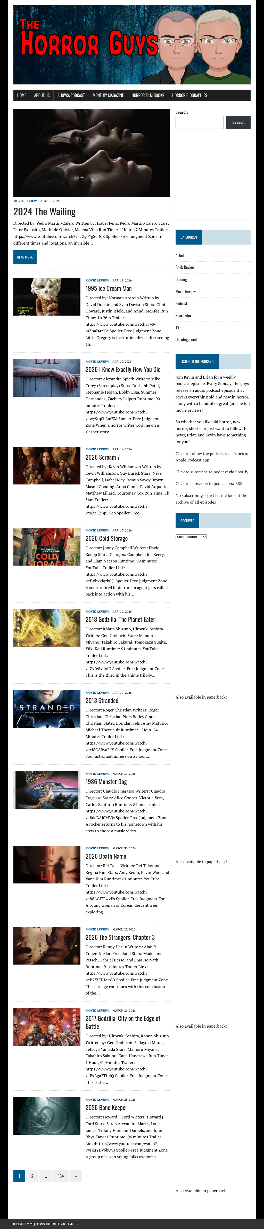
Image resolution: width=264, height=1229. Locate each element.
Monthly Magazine (108, 95)
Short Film (183, 315)
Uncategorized (186, 339)
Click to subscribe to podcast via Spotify (212, 472)
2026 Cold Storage (106, 538)
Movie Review (25, 201)
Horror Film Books (147, 95)
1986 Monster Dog (106, 781)
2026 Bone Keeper (106, 1107)
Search (182, 112)
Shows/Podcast (71, 95)
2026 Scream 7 (102, 456)
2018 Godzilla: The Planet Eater (120, 619)
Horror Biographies (189, 95)
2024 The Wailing (44, 211)
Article (181, 255)
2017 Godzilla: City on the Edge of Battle (122, 1022)
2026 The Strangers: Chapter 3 (120, 937)
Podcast (181, 303)
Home (21, 95)
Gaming (181, 279)
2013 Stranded (101, 700)
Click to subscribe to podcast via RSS (209, 484)
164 (61, 1176)
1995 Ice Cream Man (108, 288)
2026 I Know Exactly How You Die (122, 369)
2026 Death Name (105, 855)
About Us (42, 95)
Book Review (185, 267)
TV (177, 328)
